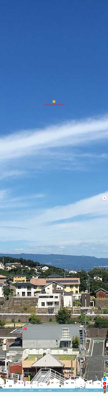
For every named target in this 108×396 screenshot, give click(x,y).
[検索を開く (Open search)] (104, 198)
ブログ (95, 390)
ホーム (12, 390)
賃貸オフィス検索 (45, 390)
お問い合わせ (83, 390)
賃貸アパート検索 (26, 390)
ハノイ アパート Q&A (65, 390)
